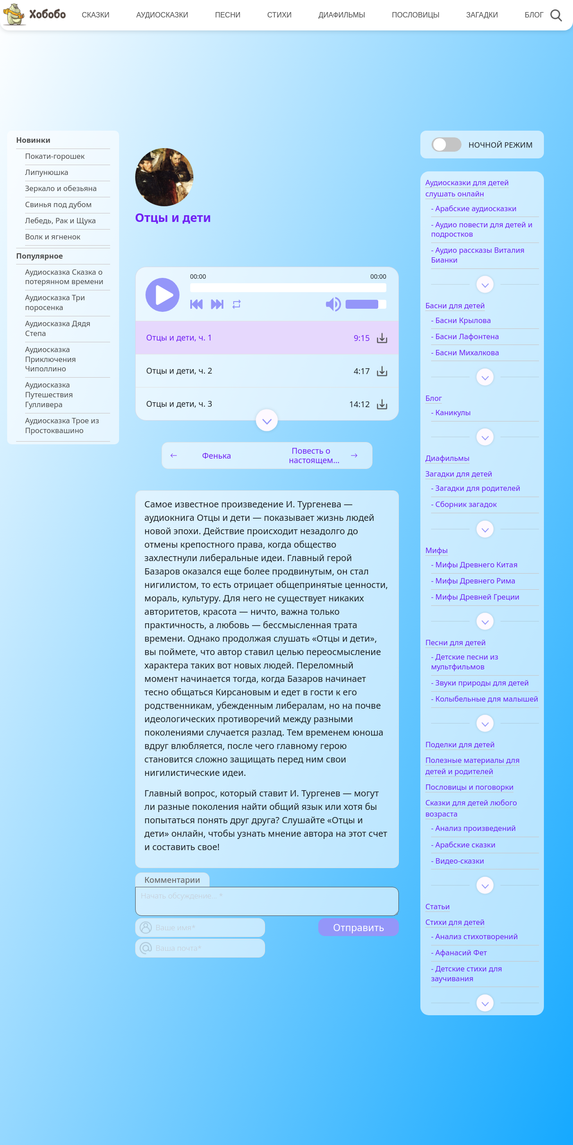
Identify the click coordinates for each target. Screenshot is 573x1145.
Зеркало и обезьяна (61, 188)
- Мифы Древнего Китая (488, 579)
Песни (226, 15)
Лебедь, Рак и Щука (60, 221)
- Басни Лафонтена (479, 341)
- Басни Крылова (475, 325)
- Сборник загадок (478, 519)
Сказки (95, 15)
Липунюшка (46, 172)
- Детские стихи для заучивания (481, 1027)
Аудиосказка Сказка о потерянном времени (64, 277)
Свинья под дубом (58, 204)
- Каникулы (465, 417)
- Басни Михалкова (479, 357)
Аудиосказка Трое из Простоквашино (62, 425)
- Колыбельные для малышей (480, 737)
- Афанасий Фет (473, 1006)
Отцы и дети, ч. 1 (179, 339)
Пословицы (412, 15)
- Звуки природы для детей (483, 711)
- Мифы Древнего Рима (487, 595)
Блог (529, 15)
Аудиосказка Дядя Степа (57, 328)
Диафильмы (339, 15)
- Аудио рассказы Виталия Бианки (476, 259)
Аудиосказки (161, 15)
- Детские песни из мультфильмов (479, 686)
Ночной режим (501, 145)
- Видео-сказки (472, 904)
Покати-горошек (55, 156)
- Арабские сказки (477, 888)
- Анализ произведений (487, 872)
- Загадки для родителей (469, 497)
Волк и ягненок (53, 237)
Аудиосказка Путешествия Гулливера (49, 394)
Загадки (478, 15)
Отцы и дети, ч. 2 (179, 372)
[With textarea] (267, 903)
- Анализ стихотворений (472, 985)
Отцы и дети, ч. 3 (179, 405)
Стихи (277, 15)
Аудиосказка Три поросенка (55, 302)
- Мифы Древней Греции (475, 616)
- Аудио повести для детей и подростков (481, 234)
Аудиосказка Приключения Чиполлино (50, 359)
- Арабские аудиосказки (488, 213)
